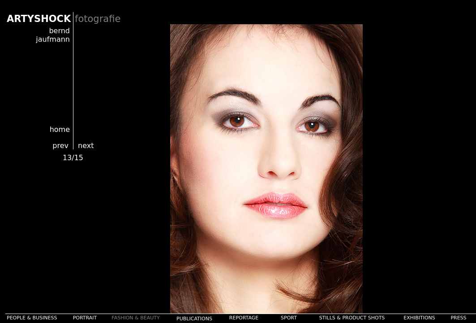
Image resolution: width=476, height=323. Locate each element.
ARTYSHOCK (39, 18)
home (60, 129)
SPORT (289, 318)
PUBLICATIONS (194, 319)
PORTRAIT (85, 318)
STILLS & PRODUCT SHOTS (352, 318)
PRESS (458, 318)
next (86, 145)
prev (60, 145)
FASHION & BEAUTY (135, 318)
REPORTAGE (243, 318)
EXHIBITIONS (419, 318)
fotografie (97, 18)
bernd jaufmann (53, 35)
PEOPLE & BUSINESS (32, 318)
